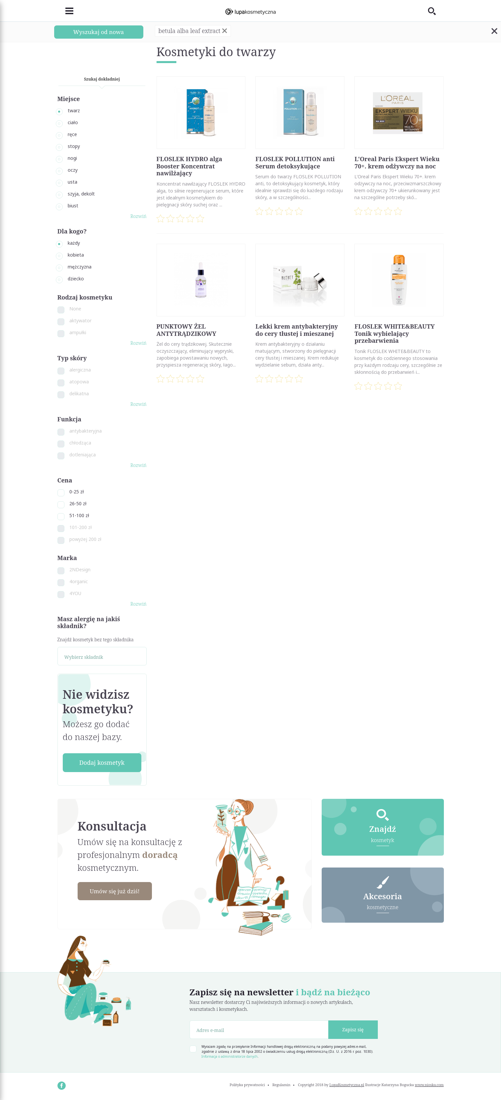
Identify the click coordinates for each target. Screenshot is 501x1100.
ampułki (77, 332)
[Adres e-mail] (259, 1029)
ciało (73, 122)
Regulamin (281, 1084)
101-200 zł (80, 527)
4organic (78, 581)
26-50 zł (78, 503)
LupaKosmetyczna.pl (346, 1084)
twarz (74, 110)
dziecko (76, 278)
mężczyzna (79, 267)
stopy (74, 146)
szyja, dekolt (81, 194)
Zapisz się (353, 1029)
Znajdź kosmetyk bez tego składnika (95, 639)
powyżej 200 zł (85, 539)
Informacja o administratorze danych (229, 1056)
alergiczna (80, 370)
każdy (74, 243)
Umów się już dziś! (117, 891)
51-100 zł (79, 515)
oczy (73, 170)
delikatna (79, 393)
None (75, 308)
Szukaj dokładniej (102, 79)
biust (73, 205)
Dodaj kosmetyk (102, 762)
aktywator (80, 320)
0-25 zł (76, 491)
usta (72, 182)
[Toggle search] (436, 11)
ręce (72, 134)
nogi (72, 158)
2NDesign (79, 569)
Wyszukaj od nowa (98, 32)
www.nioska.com (429, 1084)
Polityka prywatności (247, 1084)
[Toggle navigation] (65, 11)
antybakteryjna (85, 431)
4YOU (75, 593)
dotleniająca (82, 454)
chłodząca (80, 443)
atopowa (79, 381)
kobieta (76, 255)
